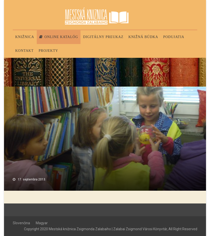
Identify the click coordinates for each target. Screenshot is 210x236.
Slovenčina (21, 223)
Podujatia (173, 37)
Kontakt (24, 51)
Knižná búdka (143, 37)
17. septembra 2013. (32, 179)
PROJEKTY (48, 51)
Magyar (42, 223)
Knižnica (24, 37)
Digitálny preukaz (103, 37)
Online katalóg (58, 37)
